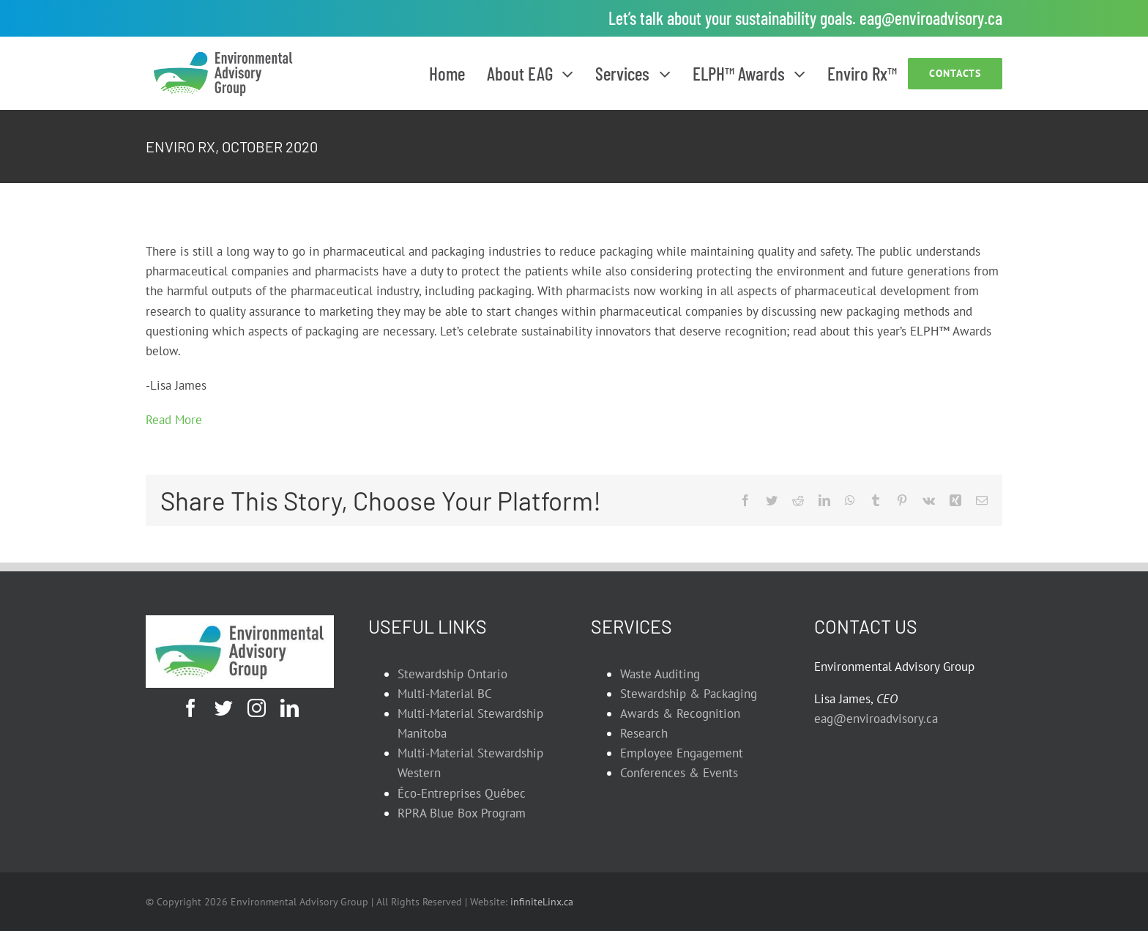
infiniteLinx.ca (541, 901)
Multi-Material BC (445, 694)
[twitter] (224, 708)
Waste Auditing (660, 674)
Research (644, 733)
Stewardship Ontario (452, 674)
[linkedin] (289, 708)
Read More (174, 420)
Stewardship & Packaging (688, 694)
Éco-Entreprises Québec (462, 793)
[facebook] (191, 708)
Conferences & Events (679, 773)
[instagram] (256, 708)
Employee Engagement (681, 753)
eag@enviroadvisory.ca (931, 18)
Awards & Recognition (680, 713)
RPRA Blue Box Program (462, 813)
